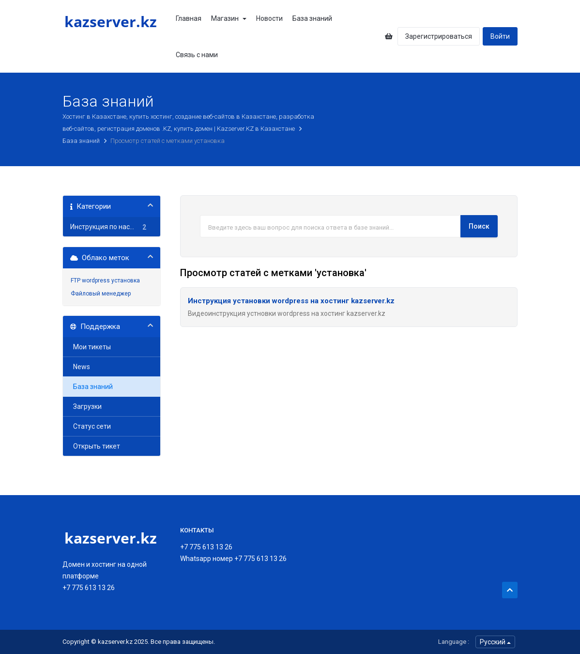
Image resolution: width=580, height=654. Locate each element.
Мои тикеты (90, 347)
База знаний (312, 18)
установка (125, 280)
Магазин (228, 18)
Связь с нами (197, 55)
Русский (495, 642)
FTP (75, 280)
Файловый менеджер (101, 293)
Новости (269, 18)
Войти (500, 36)
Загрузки (86, 406)
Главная (188, 18)
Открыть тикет (95, 446)
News (80, 367)
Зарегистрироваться (438, 36)
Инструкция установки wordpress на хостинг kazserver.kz (291, 300)
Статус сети (90, 426)
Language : (453, 641)
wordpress (96, 280)
